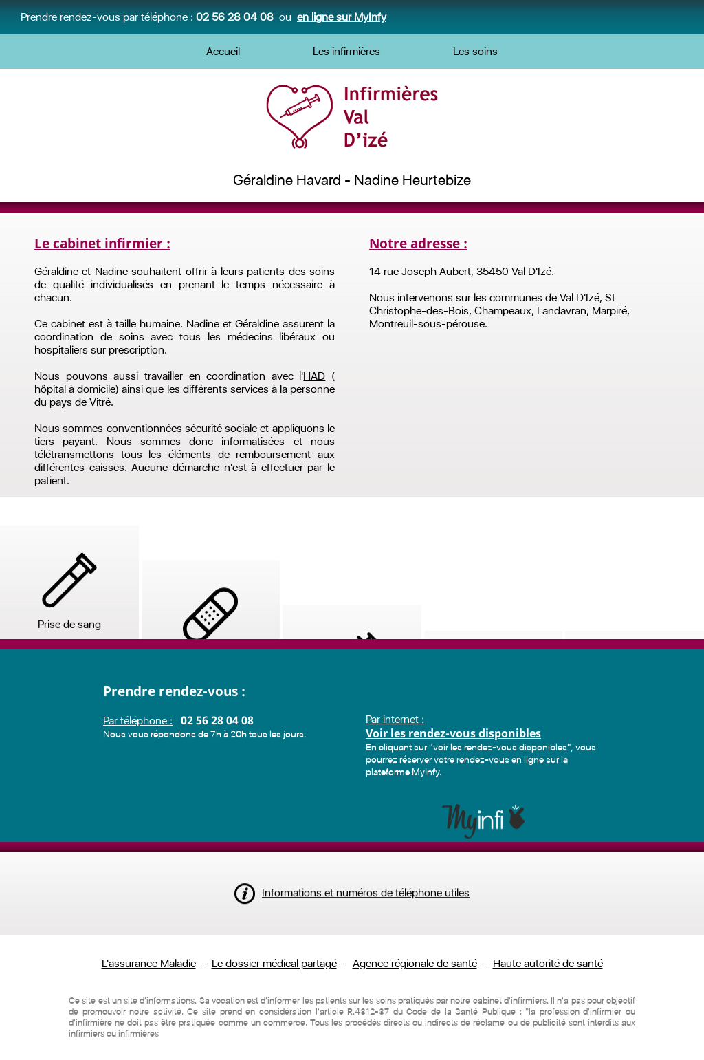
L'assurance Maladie (149, 963)
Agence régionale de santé (415, 963)
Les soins (475, 51)
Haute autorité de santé (548, 963)
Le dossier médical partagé (274, 963)
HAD (314, 375)
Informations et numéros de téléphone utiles (352, 909)
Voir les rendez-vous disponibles (453, 777)
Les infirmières (346, 51)
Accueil (223, 51)
